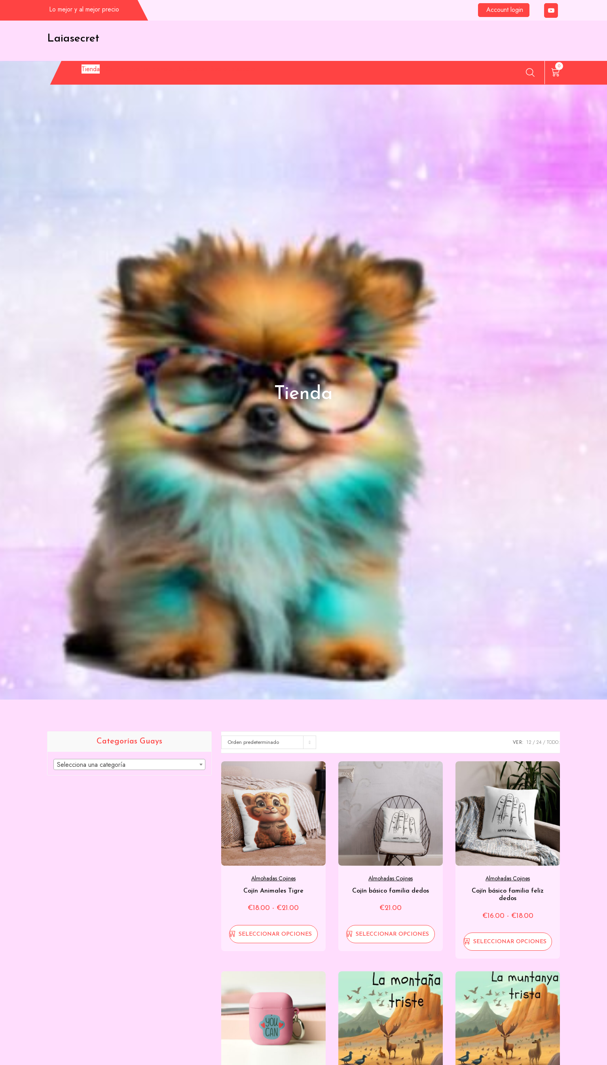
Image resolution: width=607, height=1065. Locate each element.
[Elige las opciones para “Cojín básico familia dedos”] (390, 934)
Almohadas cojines (273, 878)
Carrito (125, 74)
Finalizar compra (185, 74)
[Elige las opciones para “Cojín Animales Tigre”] (273, 934)
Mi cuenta (249, 74)
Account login (504, 9)
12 (528, 742)
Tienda (85, 74)
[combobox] (129, 764)
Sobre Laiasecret (312, 74)
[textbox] (129, 764)
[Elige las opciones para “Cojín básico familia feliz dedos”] (507, 942)
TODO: (553, 742)
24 (539, 742)
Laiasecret (73, 38)
